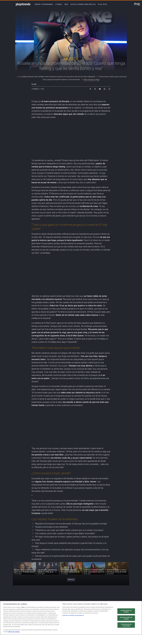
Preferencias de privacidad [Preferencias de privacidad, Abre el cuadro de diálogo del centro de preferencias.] (126, 625)
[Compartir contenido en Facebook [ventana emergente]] (90, 88)
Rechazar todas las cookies (126, 618)
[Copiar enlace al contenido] (109, 88)
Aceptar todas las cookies (126, 611)
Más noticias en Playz (91, 80)
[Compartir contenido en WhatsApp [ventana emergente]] (104, 88)
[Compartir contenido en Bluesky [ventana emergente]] (99, 88)
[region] (71, 618)
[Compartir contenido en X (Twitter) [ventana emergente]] (95, 88)
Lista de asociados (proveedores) (73, 615)
